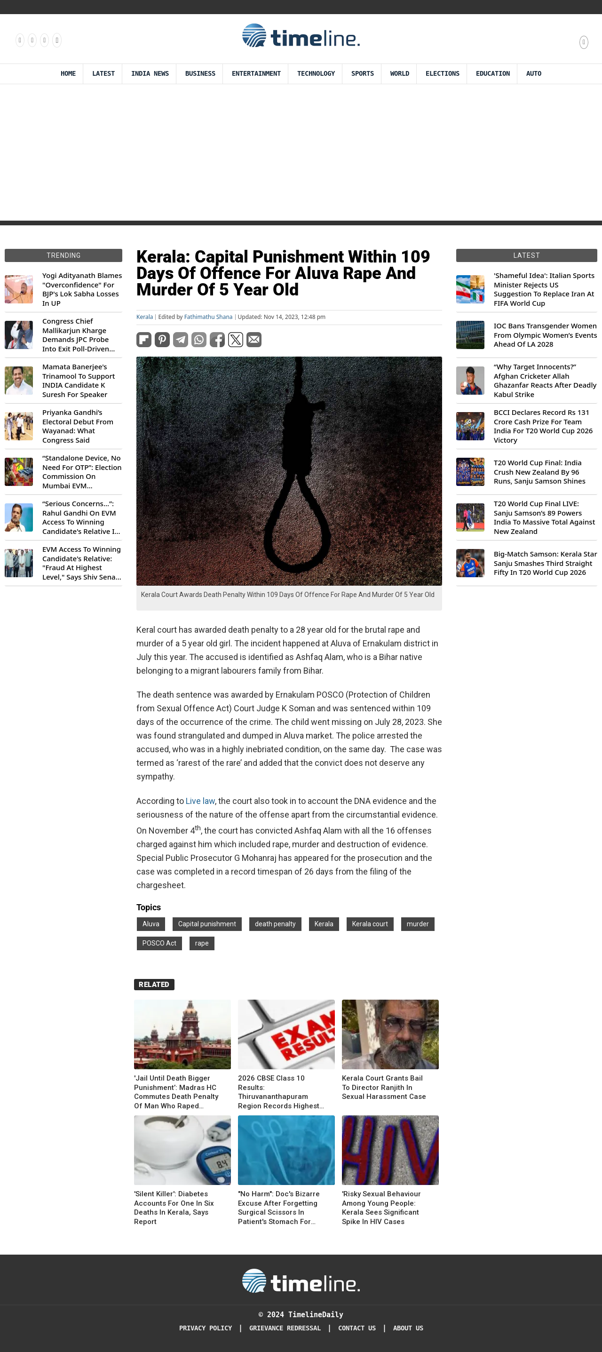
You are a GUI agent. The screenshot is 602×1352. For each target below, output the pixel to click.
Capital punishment (207, 924)
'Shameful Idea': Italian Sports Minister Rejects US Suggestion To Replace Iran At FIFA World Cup (544, 289)
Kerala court (370, 924)
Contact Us (357, 1328)
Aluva (151, 924)
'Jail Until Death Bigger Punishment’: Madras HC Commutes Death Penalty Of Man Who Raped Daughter (176, 1092)
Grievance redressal (285, 1328)
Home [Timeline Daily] (68, 74)
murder (418, 924)
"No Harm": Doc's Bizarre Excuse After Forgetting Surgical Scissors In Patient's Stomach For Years (279, 1208)
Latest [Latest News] (103, 74)
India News (150, 74)
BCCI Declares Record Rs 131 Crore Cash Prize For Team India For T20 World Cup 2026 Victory (543, 426)
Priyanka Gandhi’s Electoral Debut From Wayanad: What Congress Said (77, 426)
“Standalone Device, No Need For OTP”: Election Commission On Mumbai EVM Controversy (82, 471)
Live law (200, 801)
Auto (533, 74)
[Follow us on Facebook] (19, 40)
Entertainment (256, 74)
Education (493, 74)
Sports (362, 74)
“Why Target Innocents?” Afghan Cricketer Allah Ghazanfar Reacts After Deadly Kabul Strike (545, 380)
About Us (408, 1328)
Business (200, 74)
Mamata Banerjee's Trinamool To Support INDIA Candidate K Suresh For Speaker (78, 380)
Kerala (144, 317)
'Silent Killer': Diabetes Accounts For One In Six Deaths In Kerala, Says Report (174, 1208)
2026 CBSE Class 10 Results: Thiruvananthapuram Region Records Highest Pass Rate (278, 1092)
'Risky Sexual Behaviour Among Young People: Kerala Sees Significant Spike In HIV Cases (381, 1208)
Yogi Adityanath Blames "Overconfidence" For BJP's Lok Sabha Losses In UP (82, 289)
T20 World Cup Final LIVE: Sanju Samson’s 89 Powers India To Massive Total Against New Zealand (544, 517)
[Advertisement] (301, 155)
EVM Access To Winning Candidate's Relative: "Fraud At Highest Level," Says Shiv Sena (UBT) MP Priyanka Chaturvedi (81, 563)
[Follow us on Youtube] (56, 40)
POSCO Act (159, 943)
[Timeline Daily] (301, 1280)
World (399, 74)
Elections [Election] (442, 74)
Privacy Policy (205, 1328)
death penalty (275, 924)
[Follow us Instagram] (31, 40)
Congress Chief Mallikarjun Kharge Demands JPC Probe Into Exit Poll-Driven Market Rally (75, 335)
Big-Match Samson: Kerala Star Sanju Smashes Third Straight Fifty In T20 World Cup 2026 (545, 563)
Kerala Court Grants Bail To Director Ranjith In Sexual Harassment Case (384, 1087)
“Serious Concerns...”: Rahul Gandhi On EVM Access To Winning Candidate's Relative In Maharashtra (80, 517)
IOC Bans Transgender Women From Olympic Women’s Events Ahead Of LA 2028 (545, 335)
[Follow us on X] (44, 40)
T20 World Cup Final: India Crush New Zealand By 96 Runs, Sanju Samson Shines (540, 471)
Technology (316, 74)
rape (202, 943)
